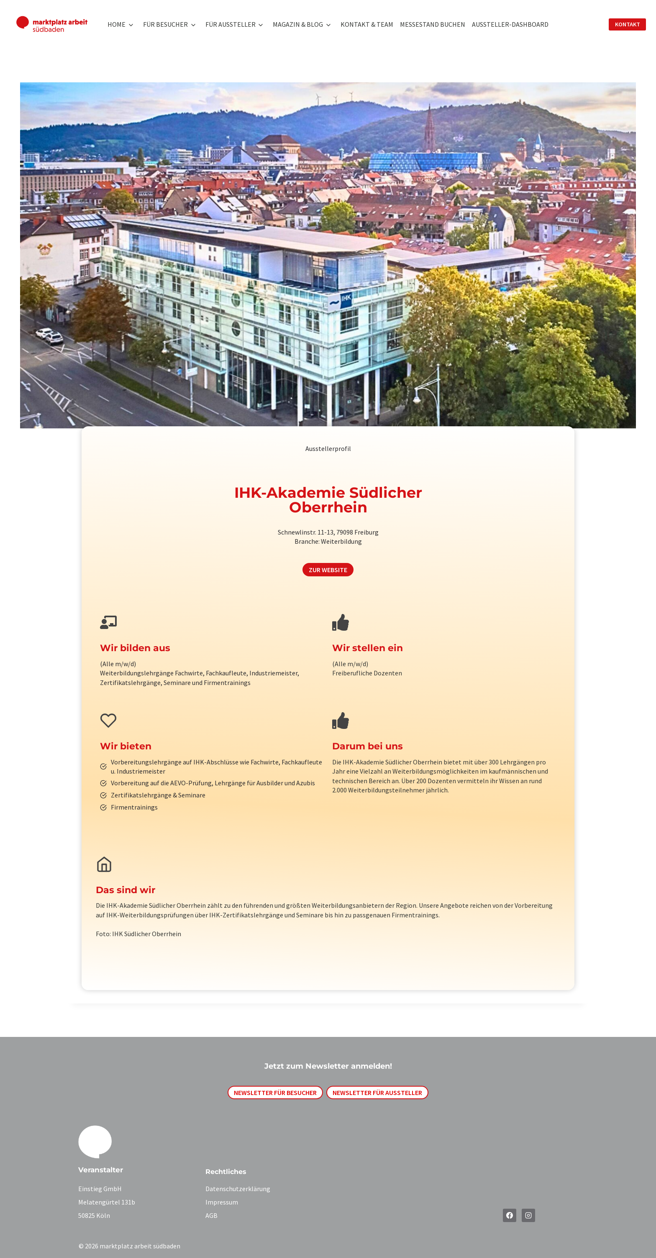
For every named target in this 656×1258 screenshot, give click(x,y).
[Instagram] (528, 1215)
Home (117, 24)
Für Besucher (165, 24)
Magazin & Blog (298, 24)
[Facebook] (509, 1215)
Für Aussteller (230, 24)
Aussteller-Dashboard (510, 24)
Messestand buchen (432, 24)
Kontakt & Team (367, 24)
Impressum (221, 1202)
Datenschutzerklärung (237, 1188)
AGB (211, 1215)
